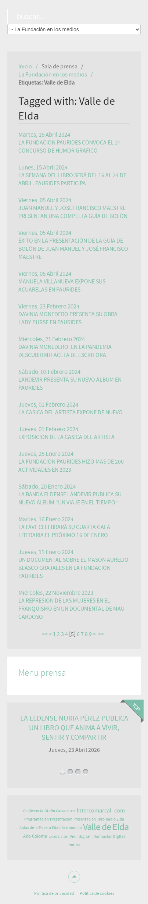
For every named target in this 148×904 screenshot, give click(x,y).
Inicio (25, 66)
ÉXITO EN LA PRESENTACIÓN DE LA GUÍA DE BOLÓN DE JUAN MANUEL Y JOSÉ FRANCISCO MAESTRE (73, 248)
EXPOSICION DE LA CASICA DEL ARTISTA (66, 437)
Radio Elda (115, 819)
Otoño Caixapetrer (60, 810)
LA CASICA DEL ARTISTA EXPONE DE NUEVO (70, 412)
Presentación (61, 819)
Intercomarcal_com (101, 810)
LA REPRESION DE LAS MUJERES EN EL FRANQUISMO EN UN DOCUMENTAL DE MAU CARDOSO (71, 608)
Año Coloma (35, 836)
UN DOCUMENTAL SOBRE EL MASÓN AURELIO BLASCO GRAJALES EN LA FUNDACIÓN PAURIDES (73, 568)
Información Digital (108, 836)
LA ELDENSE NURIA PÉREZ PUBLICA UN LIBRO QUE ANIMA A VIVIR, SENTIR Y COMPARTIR (74, 728)
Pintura (74, 845)
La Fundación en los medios (52, 74)
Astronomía (72, 827)
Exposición (58, 836)
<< (45, 634)
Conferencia (33, 810)
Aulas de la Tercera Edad (40, 827)
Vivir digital (80, 836)
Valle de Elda (106, 827)
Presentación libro (89, 819)
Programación (36, 819)
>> (101, 634)
